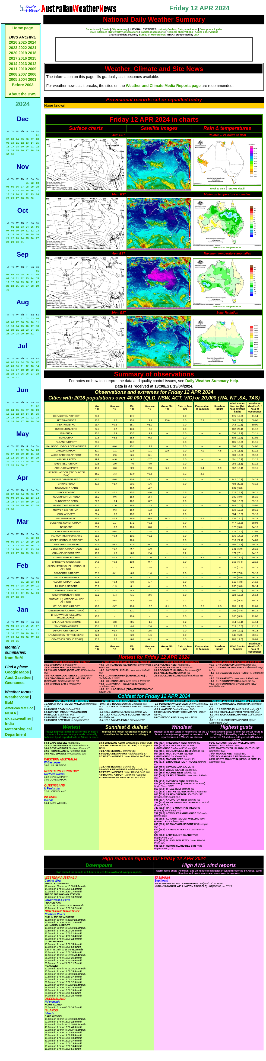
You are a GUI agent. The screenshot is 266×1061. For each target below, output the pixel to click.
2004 (23, 79)
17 (12, 146)
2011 (13, 69)
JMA (196, 34)
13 (27, 142)
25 (17, 150)
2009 (32, 69)
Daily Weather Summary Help (211, 381)
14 (32, 142)
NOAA (10, 713)
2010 (22, 69)
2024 (32, 42)
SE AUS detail (237, 188)
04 (17, 139)
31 (12, 154)
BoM (9, 702)
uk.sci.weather (18, 718)
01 (37, 135)
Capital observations (153, 32)
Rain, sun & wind (188, 29)
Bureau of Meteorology (152, 34)
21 (32, 146)
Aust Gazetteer (18, 677)
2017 (13, 58)
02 (7, 139)
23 (7, 150)
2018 (32, 53)
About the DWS (23, 94)
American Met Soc (19, 708)
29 (37, 150)
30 (7, 154)
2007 (22, 74)
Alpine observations (206, 32)
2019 (22, 53)
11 (17, 142)
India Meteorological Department (18, 728)
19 (22, 146)
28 (32, 150)
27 (27, 150)
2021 (32, 48)
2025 (22, 42)
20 (27, 146)
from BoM (14, 658)
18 (17, 146)
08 (37, 139)
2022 (22, 48)
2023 (13, 48)
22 (37, 146)
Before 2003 (22, 85)
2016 (22, 58)
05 (22, 139)
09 (7, 142)
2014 (13, 64)
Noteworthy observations (124, 32)
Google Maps (17, 672)
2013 (22, 64)
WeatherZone (17, 697)
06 (27, 139)
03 (12, 139)
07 (32, 139)
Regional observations (180, 32)
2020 (13, 53)
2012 (32, 64)
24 (12, 150)
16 (7, 146)
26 (22, 150)
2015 (32, 58)
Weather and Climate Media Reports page (163, 85)
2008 (13, 74)
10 (12, 142)
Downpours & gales (210, 29)
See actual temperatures (227, 247)
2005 (13, 79)
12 (22, 142)
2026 (13, 42)
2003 (32, 79)
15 (37, 142)
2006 (32, 74)
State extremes (98, 32)
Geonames (14, 683)
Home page (22, 28)
